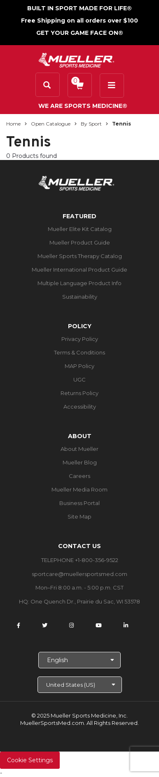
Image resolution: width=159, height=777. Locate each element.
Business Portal (79, 503)
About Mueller (79, 449)
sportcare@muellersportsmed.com (79, 574)
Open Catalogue (50, 124)
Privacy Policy (79, 339)
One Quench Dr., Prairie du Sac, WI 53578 (85, 601)
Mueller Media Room (79, 489)
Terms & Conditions (79, 352)
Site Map (79, 516)
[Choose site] (79, 684)
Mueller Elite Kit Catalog (80, 229)
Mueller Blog (80, 462)
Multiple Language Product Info (79, 283)
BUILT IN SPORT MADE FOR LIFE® (79, 8)
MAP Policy (79, 366)
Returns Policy (79, 393)
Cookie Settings (30, 760)
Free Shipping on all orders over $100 (79, 20)
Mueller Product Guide (79, 242)
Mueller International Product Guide (79, 269)
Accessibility (79, 406)
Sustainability (79, 296)
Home (13, 124)
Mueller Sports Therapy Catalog (79, 256)
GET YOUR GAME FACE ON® (79, 33)
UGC (79, 379)
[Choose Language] (79, 660)
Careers (79, 476)
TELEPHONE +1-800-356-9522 (79, 560)
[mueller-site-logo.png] (76, 59)
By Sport (91, 124)
